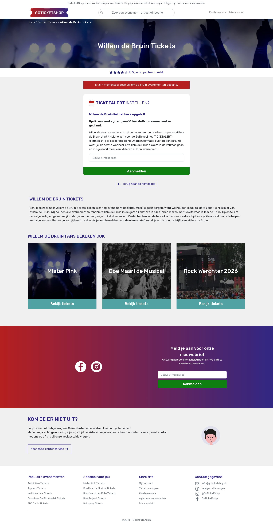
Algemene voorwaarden (152, 498)
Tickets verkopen (149, 488)
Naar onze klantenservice (49, 449)
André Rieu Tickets (38, 483)
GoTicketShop (210, 498)
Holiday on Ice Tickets (40, 493)
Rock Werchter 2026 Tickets (99, 493)
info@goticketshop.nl (214, 483)
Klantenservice (147, 493)
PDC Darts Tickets (38, 503)
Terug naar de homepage (136, 184)
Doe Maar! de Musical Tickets (99, 488)
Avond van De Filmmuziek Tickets (46, 498)
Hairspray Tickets (93, 503)
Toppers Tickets (37, 488)
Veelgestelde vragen (213, 488)
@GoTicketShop (211, 493)
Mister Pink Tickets (94, 483)
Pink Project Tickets (94, 498)
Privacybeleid (146, 503)
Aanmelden (136, 171)
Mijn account (146, 483)
